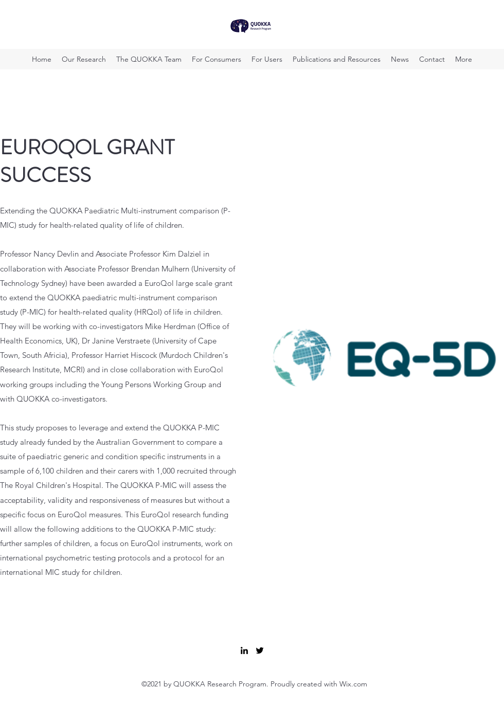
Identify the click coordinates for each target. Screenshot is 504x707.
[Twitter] (260, 650)
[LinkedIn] (244, 650)
